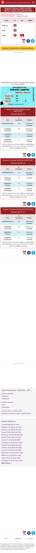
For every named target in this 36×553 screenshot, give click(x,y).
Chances (4, 396)
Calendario (5, 407)
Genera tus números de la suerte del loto (16, 413)
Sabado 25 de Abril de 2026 (11, 445)
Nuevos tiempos (7, 402)
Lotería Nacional (7, 393)
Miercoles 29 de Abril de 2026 (12, 435)
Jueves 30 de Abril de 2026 (11, 432)
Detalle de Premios (22, 16)
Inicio (6, 538)
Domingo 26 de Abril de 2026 (11, 442)
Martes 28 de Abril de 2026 (11, 437)
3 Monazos (5, 399)
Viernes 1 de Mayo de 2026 (11, 430)
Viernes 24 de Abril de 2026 (11, 448)
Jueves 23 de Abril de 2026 (11, 450)
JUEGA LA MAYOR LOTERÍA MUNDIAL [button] (18, 48)
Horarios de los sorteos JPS (11, 411)
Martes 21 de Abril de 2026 (11, 455)
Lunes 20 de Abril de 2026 (10, 458)
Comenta (30, 538)
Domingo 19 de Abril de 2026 (11, 460)
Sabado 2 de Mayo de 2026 (11, 427)
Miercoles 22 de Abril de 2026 (12, 453)
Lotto (3, 405)
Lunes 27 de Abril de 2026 (10, 440)
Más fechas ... (6, 463)
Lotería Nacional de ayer (10, 424)
